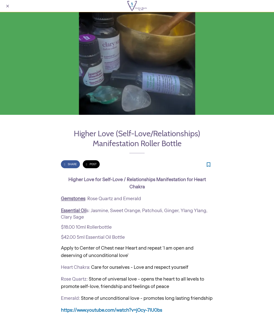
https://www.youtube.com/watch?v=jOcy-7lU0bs (111, 310)
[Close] (7, 6)
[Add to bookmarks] (208, 164)
